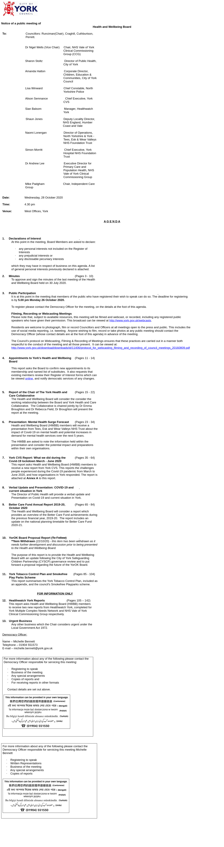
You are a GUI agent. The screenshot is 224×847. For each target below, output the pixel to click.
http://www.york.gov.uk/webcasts (130, 320)
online (29, 378)
